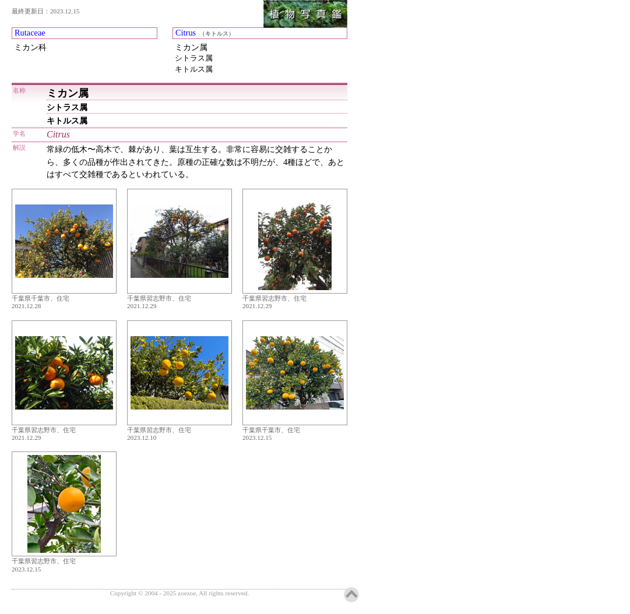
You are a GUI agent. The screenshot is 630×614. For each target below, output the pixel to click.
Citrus (185, 32)
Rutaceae (30, 32)
